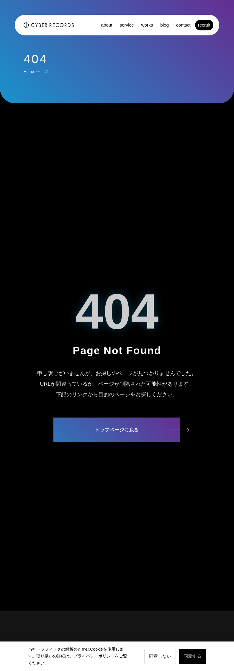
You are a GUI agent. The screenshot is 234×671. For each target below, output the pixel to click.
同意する (192, 656)
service (127, 24)
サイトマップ (117, 452)
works (147, 24)
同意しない (160, 656)
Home (29, 71)
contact (183, 24)
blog (164, 24)
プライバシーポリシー (94, 656)
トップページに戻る (117, 429)
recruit (204, 24)
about (106, 24)
